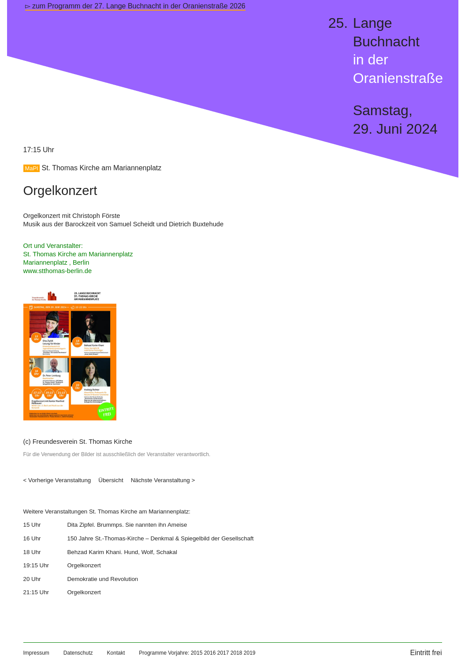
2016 (210, 653)
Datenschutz (78, 653)
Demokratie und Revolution (102, 579)
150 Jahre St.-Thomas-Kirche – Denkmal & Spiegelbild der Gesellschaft (160, 538)
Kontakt (116, 653)
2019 (250, 653)
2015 (197, 653)
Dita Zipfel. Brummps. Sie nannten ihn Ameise (127, 524)
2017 (223, 653)
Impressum (36, 653)
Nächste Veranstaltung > (163, 480)
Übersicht (110, 480)
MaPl (31, 168)
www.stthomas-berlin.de (57, 270)
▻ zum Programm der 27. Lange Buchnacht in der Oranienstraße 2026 (135, 6)
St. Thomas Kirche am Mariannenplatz (101, 168)
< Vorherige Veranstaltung (57, 480)
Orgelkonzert (83, 565)
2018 (236, 653)
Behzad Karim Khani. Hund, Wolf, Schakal (122, 552)
